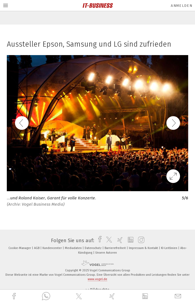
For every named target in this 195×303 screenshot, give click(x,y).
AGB (37, 248)
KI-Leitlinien (169, 248)
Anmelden (181, 5)
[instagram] (139, 241)
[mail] (178, 296)
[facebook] (15, 296)
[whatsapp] (46, 296)
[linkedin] (146, 296)
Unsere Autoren (106, 252)
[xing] (113, 296)
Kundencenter (52, 248)
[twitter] (79, 296)
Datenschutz (93, 248)
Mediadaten (74, 248)
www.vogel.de (97, 279)
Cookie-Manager (20, 248)
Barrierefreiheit (116, 248)
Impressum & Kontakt (144, 248)
